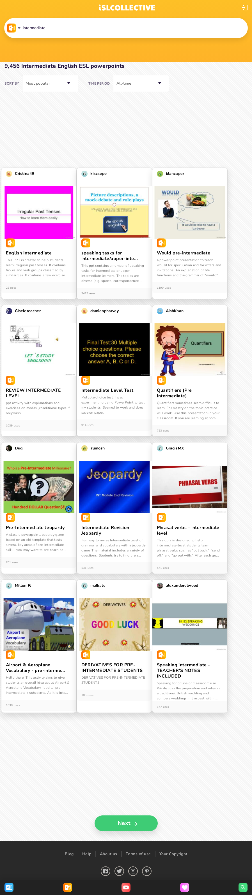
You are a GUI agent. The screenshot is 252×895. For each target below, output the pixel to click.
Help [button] (86, 854)
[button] (245, 7)
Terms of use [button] (138, 854)
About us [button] (108, 854)
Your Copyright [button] (173, 854)
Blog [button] (69, 854)
